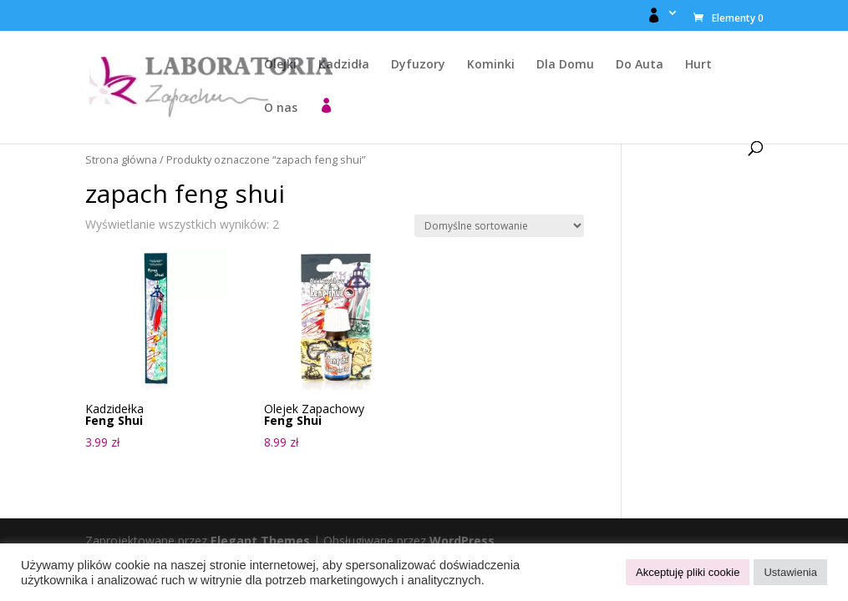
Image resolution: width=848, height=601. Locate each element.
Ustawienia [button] (790, 572)
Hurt (698, 65)
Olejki (280, 65)
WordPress (462, 540)
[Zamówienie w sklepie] (499, 226)
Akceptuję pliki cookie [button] (687, 572)
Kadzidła (343, 65)
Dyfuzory (418, 65)
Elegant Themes (260, 540)
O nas (280, 108)
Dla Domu (565, 65)
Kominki (491, 65)
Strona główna (121, 159)
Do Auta (639, 65)
